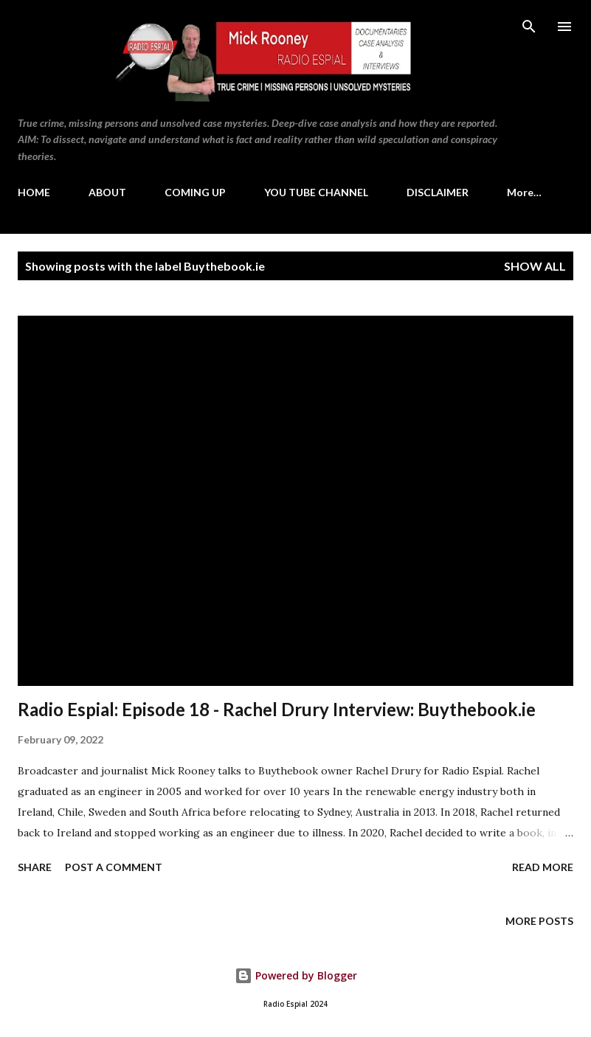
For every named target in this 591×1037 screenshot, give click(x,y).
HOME (34, 192)
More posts (539, 921)
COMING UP (195, 192)
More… (524, 192)
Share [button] (35, 867)
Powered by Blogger (296, 975)
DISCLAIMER (438, 192)
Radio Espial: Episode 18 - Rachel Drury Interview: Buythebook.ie (277, 709)
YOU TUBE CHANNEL (316, 192)
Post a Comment (113, 867)
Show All (535, 266)
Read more (542, 867)
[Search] (529, 26)
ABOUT (107, 192)
